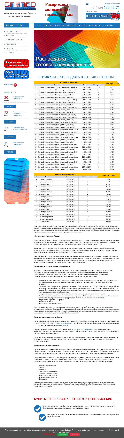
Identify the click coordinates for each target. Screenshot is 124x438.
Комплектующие (14, 40)
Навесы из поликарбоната (64, 323)
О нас (38, 25)
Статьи (83, 25)
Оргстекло (11, 44)
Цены (57, 25)
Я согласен (63, 435)
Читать (10, 106)
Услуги (47, 25)
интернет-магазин (97, 16)
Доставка (108, 25)
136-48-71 (112, 7)
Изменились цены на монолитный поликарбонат (19, 113)
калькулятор (8, 84)
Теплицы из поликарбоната (83, 329)
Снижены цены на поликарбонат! (18, 143)
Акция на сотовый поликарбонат (18, 97)
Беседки (10, 53)
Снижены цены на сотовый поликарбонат (20, 128)
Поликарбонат (13, 31)
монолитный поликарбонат (102, 296)
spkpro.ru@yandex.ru (112, 3)
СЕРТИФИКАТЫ (69, 25)
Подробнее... (50, 434)
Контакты (94, 25)
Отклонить (74, 435)
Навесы (9, 48)
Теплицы (10, 35)
